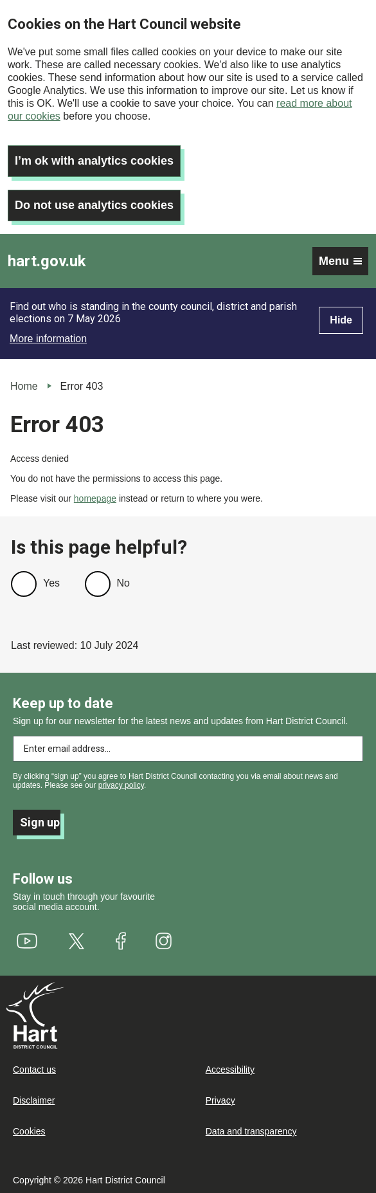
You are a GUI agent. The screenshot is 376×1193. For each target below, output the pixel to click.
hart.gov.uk (47, 261)
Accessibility (230, 1069)
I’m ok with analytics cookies (94, 160)
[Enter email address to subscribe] (188, 748)
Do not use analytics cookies (94, 205)
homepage (95, 498)
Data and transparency (251, 1131)
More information (48, 338)
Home (24, 386)
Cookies (29, 1131)
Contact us (34, 1069)
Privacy (220, 1100)
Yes (51, 583)
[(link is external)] (27, 941)
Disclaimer (34, 1100)
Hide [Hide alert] (341, 319)
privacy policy (121, 785)
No (123, 583)
